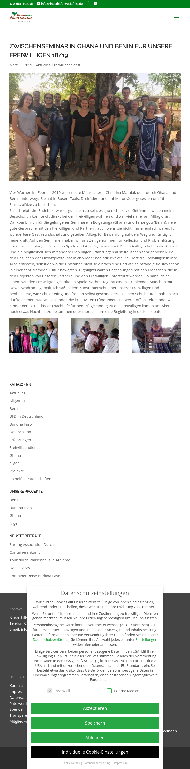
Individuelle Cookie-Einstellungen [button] (95, 752)
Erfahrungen (20, 439)
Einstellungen (146, 639)
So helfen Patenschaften (30, 478)
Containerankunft (24, 552)
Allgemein (17, 400)
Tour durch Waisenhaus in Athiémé (39, 559)
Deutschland (20, 431)
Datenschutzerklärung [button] (97, 763)
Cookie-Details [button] (71, 763)
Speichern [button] (95, 723)
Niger (14, 463)
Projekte (16, 470)
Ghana (15, 455)
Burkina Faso (20, 424)
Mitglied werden (23, 721)
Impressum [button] (121, 763)
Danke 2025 (19, 567)
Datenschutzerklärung (51, 639)
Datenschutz (20, 697)
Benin (14, 408)
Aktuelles (43, 65)
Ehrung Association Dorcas (32, 544)
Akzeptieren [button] (95, 708)
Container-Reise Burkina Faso (34, 575)
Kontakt (16, 685)
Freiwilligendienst (66, 65)
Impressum (19, 691)
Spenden (17, 709)
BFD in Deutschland (26, 416)
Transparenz (20, 715)
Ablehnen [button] (95, 737)
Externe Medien (123, 690)
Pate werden (20, 703)
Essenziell (59, 690)
